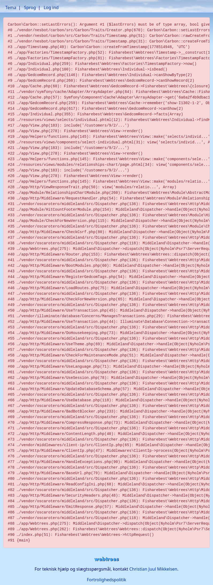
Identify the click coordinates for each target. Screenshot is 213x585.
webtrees (106, 559)
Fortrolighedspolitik (106, 580)
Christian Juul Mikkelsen (153, 569)
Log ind (51, 7)
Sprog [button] (30, 7)
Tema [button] (10, 7)
